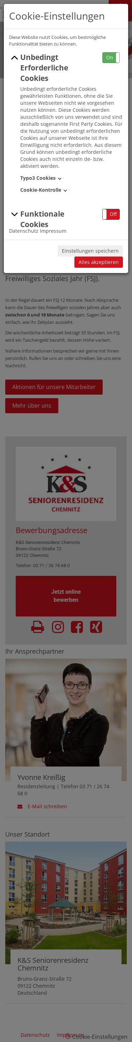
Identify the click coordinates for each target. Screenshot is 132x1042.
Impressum (53, 230)
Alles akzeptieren (99, 262)
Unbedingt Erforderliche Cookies (38, 67)
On (109, 57)
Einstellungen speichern (90, 250)
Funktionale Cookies (36, 219)
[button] (111, 57)
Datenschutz (23, 230)
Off (113, 214)
